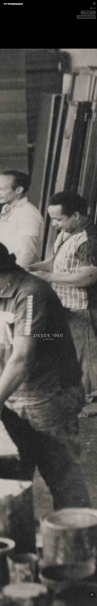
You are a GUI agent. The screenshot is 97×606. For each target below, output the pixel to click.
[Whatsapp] (92, 594)
